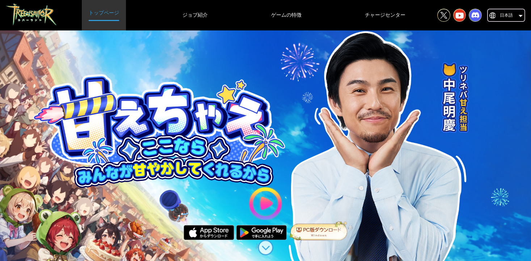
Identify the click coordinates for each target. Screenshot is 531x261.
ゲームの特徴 (286, 15)
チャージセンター (385, 15)
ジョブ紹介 (195, 15)
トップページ (104, 13)
